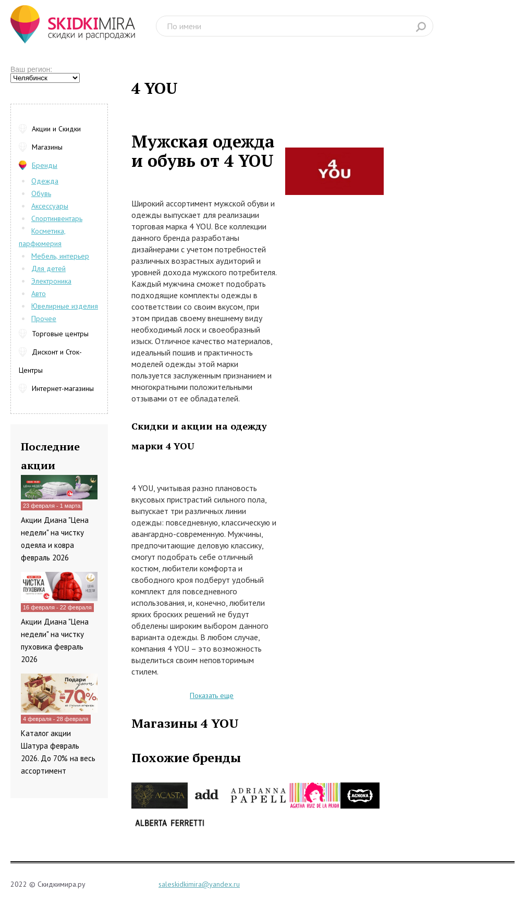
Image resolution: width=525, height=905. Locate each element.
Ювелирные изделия (64, 306)
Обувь (41, 193)
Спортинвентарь (56, 218)
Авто (38, 293)
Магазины (47, 147)
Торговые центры (60, 333)
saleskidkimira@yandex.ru (199, 884)
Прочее (43, 318)
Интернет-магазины (63, 388)
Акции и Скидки (56, 128)
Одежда (44, 181)
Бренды (44, 165)
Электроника (51, 281)
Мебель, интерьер (60, 256)
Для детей (48, 268)
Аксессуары (49, 206)
